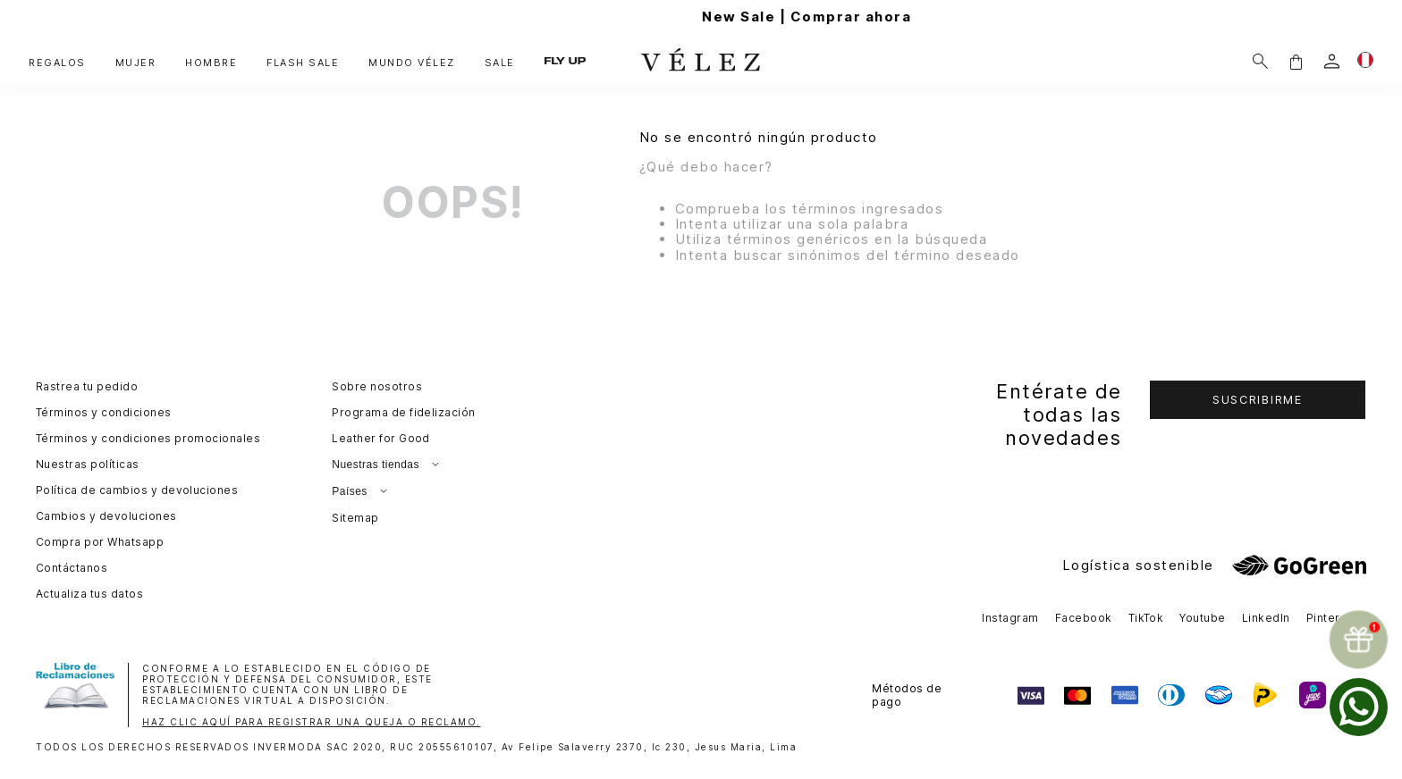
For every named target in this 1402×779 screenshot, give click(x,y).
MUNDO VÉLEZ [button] (411, 62)
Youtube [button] (1202, 617)
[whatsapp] (1359, 707)
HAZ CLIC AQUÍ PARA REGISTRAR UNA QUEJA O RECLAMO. (311, 721)
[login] (1331, 61)
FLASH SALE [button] (302, 62)
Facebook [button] (1083, 617)
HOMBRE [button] (211, 62)
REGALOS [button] (57, 62)
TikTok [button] (1146, 617)
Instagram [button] (1010, 617)
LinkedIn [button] (1266, 617)
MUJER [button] (135, 62)
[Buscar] (1260, 61)
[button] (1295, 61)
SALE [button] (500, 62)
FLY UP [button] (565, 61)
